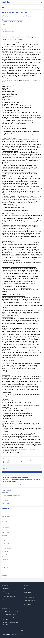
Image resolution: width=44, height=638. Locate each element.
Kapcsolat (26, 588)
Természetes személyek (9, 596)
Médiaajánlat (27, 592)
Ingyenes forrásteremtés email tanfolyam (10, 623)
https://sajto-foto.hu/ (7, 115)
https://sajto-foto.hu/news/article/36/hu (11, 452)
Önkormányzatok (7, 603)
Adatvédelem (27, 604)
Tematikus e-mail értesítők (10, 614)
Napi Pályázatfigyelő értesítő (10, 611)
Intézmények (6, 588)
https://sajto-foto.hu (26, 288)
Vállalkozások (6, 599)
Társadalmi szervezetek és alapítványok (9, 592)
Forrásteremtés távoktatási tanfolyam (10, 618)
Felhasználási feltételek (30, 600)
